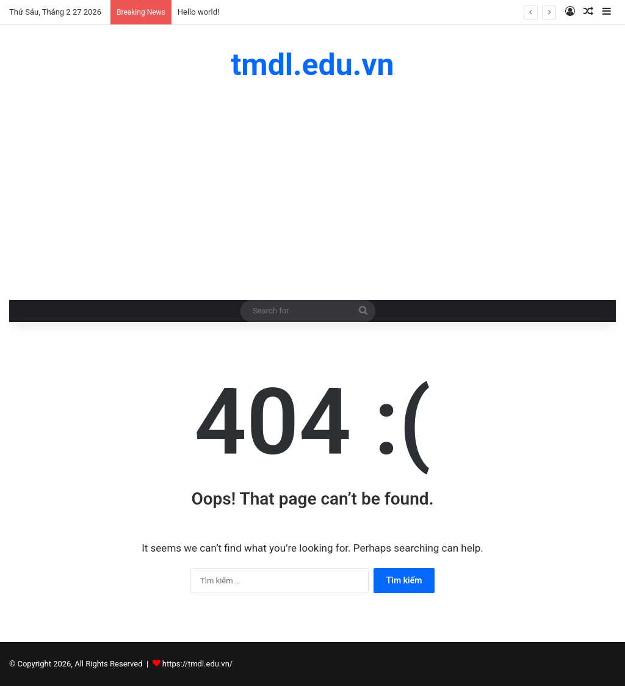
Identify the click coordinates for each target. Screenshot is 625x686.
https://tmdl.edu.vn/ (197, 663)
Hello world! (199, 11)
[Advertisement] (312, 189)
